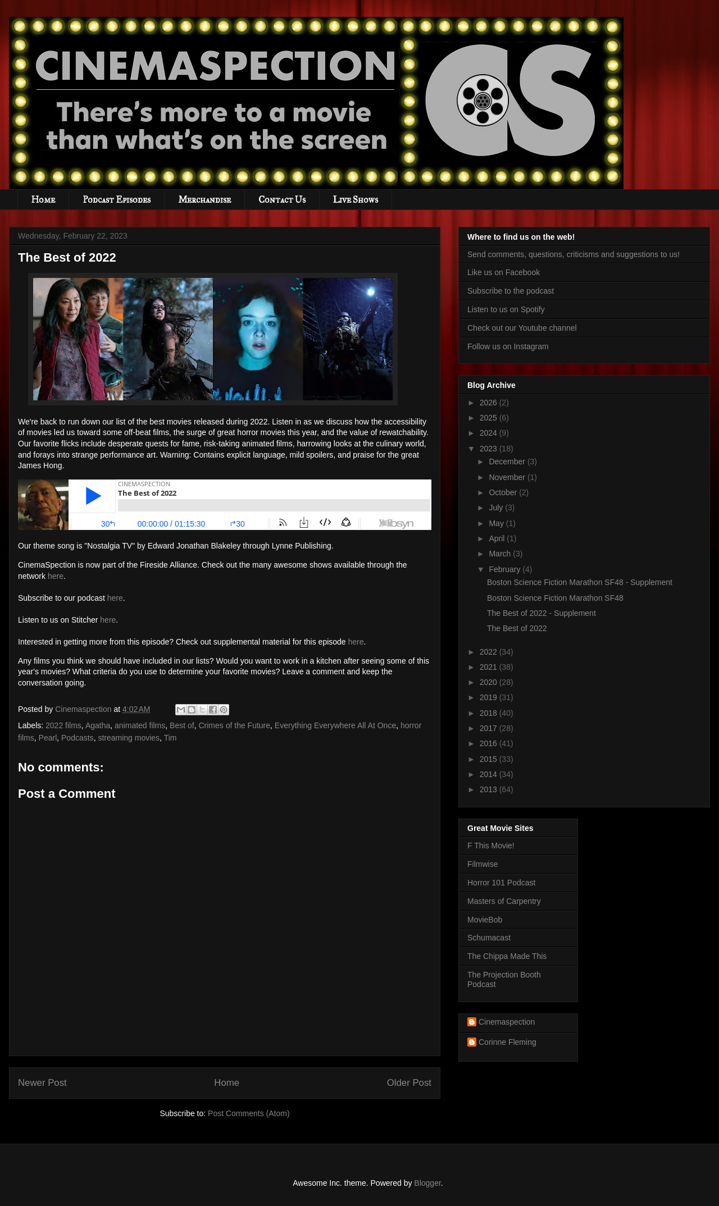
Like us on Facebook (503, 272)
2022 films (63, 725)
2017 (489, 728)
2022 (489, 651)
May (497, 523)
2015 (489, 759)
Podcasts (77, 737)
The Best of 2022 (517, 628)
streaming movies (129, 737)
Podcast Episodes (117, 199)
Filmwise (482, 864)
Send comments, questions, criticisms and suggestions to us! (573, 254)
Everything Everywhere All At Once (335, 725)
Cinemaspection (507, 1021)
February (505, 569)
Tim (170, 737)
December (508, 461)
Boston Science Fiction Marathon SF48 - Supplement (579, 582)
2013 (489, 789)
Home (43, 199)
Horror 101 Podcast (501, 882)
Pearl (48, 737)
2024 (489, 432)
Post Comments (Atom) (248, 1113)
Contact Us (282, 199)
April (498, 538)
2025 (489, 417)
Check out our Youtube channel (522, 327)
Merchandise (204, 199)
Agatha (97, 725)
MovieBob (484, 919)
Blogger (427, 1182)
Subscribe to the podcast (510, 290)
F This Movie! (491, 845)
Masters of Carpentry (504, 901)
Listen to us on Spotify (506, 309)
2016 (489, 743)
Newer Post (42, 1082)
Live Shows (355, 199)
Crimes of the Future (234, 725)
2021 (489, 667)
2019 (489, 697)
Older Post (409, 1082)
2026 (489, 402)
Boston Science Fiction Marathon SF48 (555, 597)
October (504, 492)
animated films (140, 725)
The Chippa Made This (507, 956)
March (501, 553)
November (508, 477)
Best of (182, 725)
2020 (489, 682)
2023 (489, 448)
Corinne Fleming (507, 1042)
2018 (489, 713)
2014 (489, 774)
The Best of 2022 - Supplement (541, 613)
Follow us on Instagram (508, 346)
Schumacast (489, 937)
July (497, 507)
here (55, 576)
